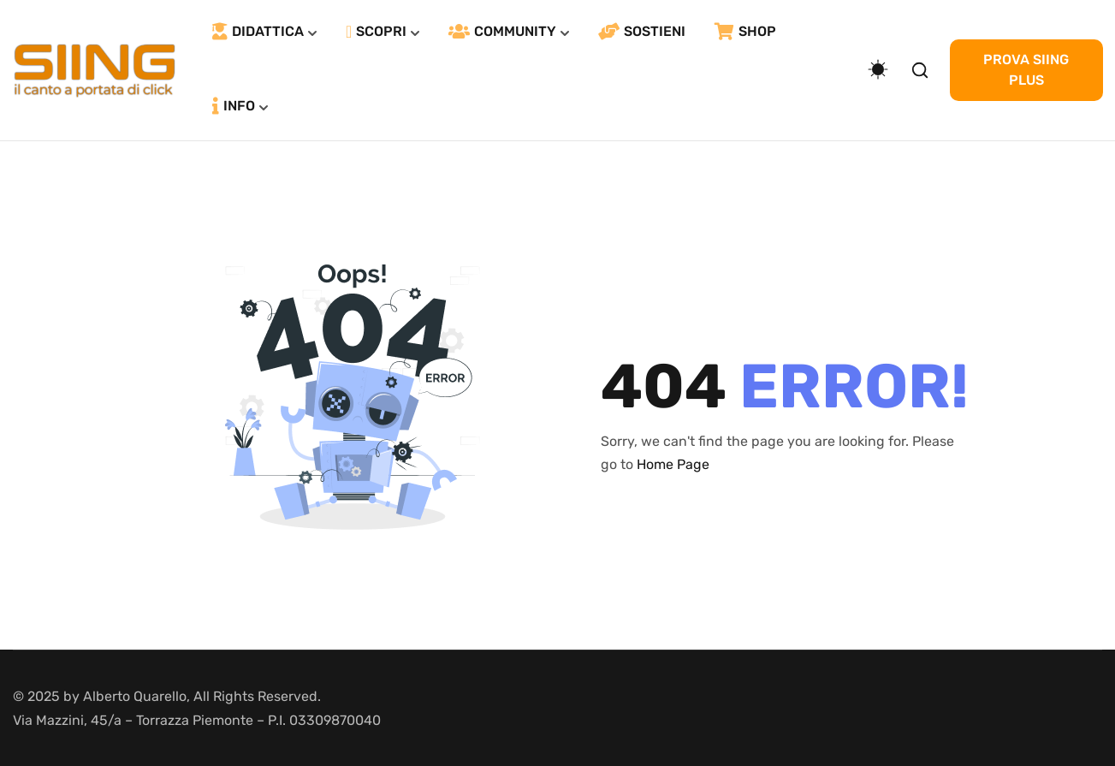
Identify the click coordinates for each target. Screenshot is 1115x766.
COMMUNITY (502, 31)
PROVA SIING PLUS (1026, 69)
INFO (233, 106)
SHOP (745, 31)
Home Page (673, 464)
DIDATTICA (258, 31)
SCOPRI (376, 31)
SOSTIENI (641, 31)
